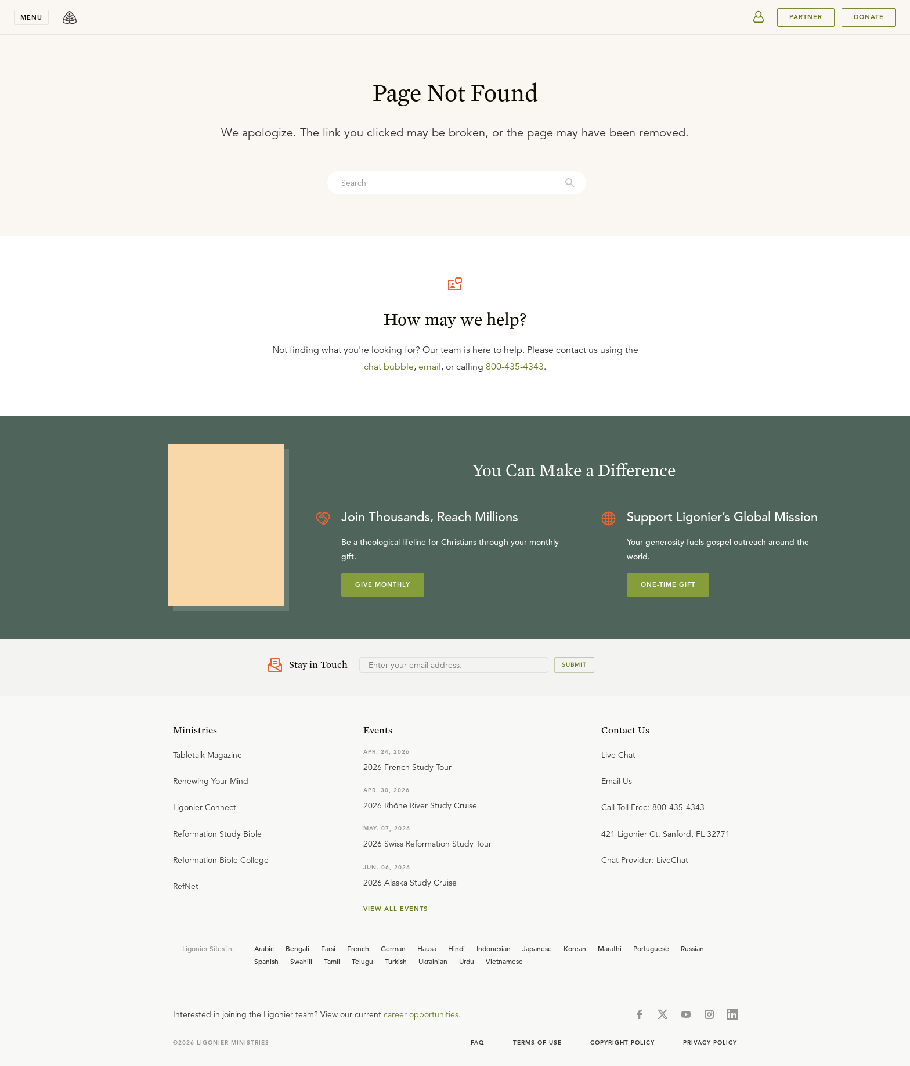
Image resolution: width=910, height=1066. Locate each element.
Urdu (466, 961)
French (358, 948)
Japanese (537, 948)
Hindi (456, 948)
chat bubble (389, 367)
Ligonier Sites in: (208, 948)
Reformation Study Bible (217, 834)
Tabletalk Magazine (207, 755)
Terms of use (537, 1042)
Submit (574, 664)
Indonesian (493, 948)
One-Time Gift (668, 584)
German (393, 948)
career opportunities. (422, 1014)
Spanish (266, 961)
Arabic (264, 948)
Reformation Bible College (221, 860)
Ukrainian (432, 961)
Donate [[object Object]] (869, 17)
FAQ (478, 1042)
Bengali (297, 948)
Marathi (610, 948)
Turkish (396, 961)
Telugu (362, 961)
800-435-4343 (515, 367)
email (429, 367)
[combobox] (456, 182)
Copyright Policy (622, 1042)
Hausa (426, 948)
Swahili (301, 961)
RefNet (185, 886)
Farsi (328, 948)
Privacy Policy (710, 1042)
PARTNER (805, 17)
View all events (395, 909)
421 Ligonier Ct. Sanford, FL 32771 (665, 834)
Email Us (616, 781)
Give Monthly (382, 584)
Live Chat (618, 755)
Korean (575, 948)
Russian (692, 948)
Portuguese (651, 948)
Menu (31, 17)
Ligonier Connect (204, 807)
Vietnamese (504, 961)
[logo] (69, 17)
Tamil (332, 961)
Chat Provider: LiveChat (644, 860)
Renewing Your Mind (210, 781)
